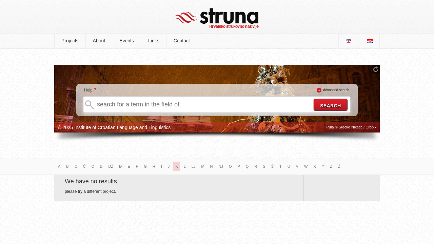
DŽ (111, 166)
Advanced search (336, 90)
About (99, 40)
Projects (70, 40)
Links (153, 40)
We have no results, (92, 181)
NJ (221, 166)
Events (126, 40)
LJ (194, 166)
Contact (182, 40)
